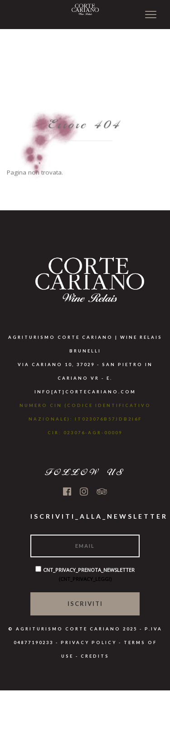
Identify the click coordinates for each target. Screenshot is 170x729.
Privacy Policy (89, 642)
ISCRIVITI (85, 603)
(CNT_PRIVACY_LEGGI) (85, 578)
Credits (95, 656)
